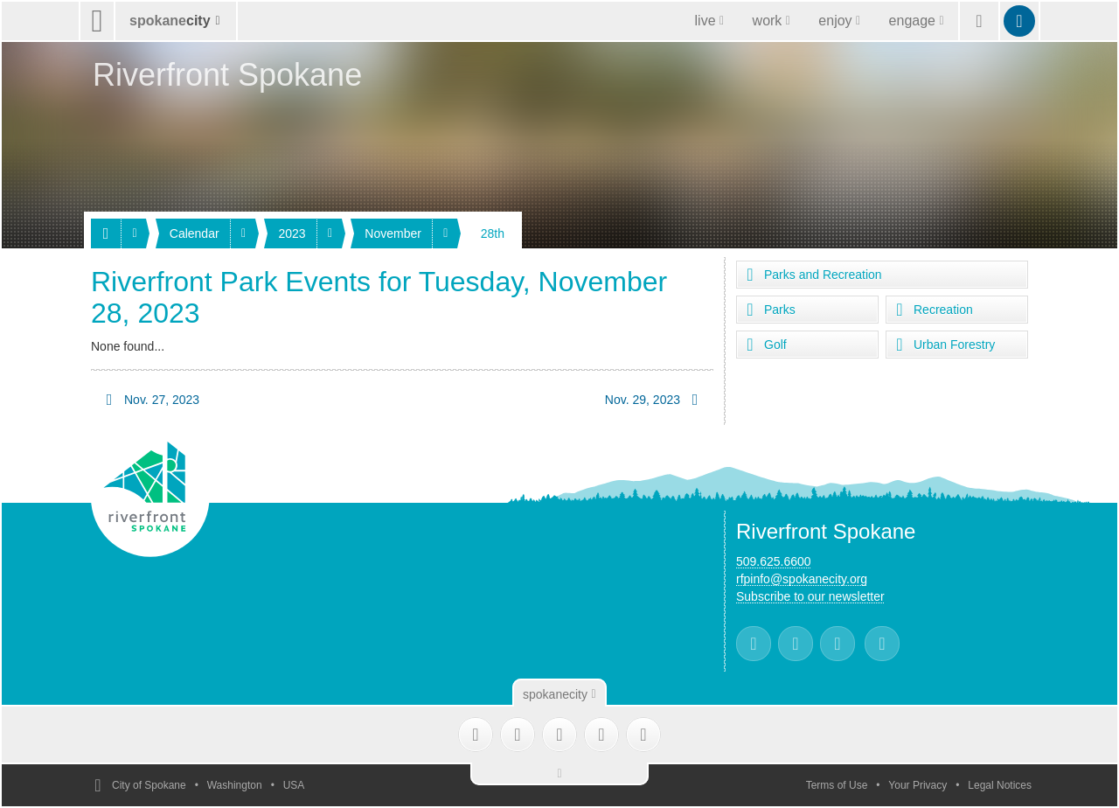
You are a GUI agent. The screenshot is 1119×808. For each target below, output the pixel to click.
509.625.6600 (773, 561)
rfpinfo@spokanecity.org (801, 579)
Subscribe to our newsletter (810, 596)
